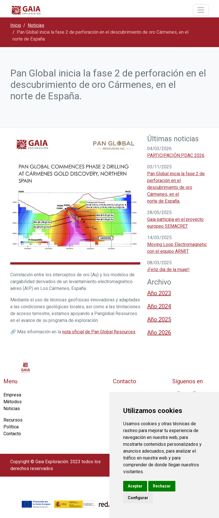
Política (11, 427)
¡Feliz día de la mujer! (168, 269)
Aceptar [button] (135, 486)
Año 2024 (159, 306)
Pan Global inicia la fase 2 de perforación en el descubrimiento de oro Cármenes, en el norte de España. (176, 187)
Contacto (12, 433)
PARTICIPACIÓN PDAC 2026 (175, 155)
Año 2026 (159, 332)
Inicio (15, 25)
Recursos (13, 420)
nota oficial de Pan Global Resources (98, 331)
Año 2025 (159, 319)
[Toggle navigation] (201, 10)
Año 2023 (159, 293)
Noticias (36, 25)
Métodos (12, 401)
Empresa (12, 395)
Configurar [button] (138, 497)
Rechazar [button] (162, 486)
